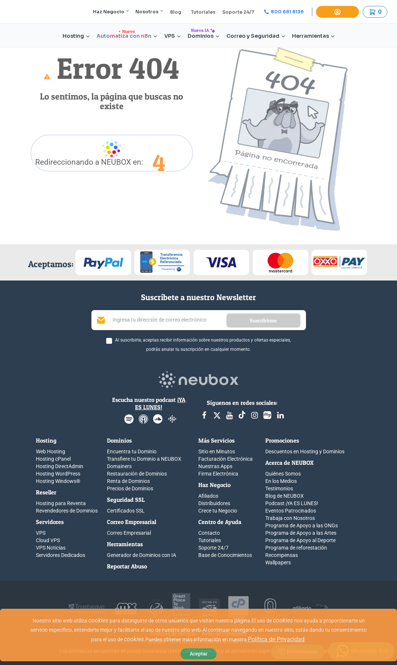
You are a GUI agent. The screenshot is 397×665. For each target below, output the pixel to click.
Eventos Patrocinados (290, 511)
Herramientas (313, 36)
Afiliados (208, 496)
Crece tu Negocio (217, 511)
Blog (175, 12)
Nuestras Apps (215, 466)
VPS (172, 36)
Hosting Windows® (58, 481)
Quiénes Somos (283, 474)
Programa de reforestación (296, 548)
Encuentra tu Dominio (132, 451)
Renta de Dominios (128, 481)
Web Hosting (50, 451)
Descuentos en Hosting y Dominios (304, 451)
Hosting (76, 36)
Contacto (209, 533)
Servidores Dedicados (60, 555)
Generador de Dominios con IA (141, 555)
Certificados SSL (126, 511)
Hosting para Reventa (61, 503)
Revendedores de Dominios (67, 511)
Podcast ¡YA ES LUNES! (291, 503)
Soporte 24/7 (238, 12)
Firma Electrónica (218, 474)
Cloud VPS (48, 540)
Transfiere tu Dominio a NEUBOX (144, 459)
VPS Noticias (50, 548)
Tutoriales (203, 12)
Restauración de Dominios (137, 474)
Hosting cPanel (53, 459)
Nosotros (149, 11)
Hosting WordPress (58, 474)
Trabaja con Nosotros (290, 518)
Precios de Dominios (130, 488)
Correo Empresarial (129, 533)
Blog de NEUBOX (284, 496)
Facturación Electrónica (225, 459)
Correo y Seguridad (255, 36)
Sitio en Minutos (216, 451)
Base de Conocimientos (225, 555)
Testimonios (279, 488)
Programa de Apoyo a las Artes (300, 533)
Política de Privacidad (276, 639)
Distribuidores (214, 503)
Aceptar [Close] (198, 653)
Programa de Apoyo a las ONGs (301, 525)
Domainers (119, 466)
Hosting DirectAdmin (59, 466)
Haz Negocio (111, 11)
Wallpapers (278, 562)
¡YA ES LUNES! (160, 403)
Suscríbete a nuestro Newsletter (198, 297)
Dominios (203, 36)
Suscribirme (263, 320)
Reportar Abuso (127, 566)
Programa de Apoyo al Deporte (300, 540)
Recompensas (281, 555)
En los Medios (281, 481)
